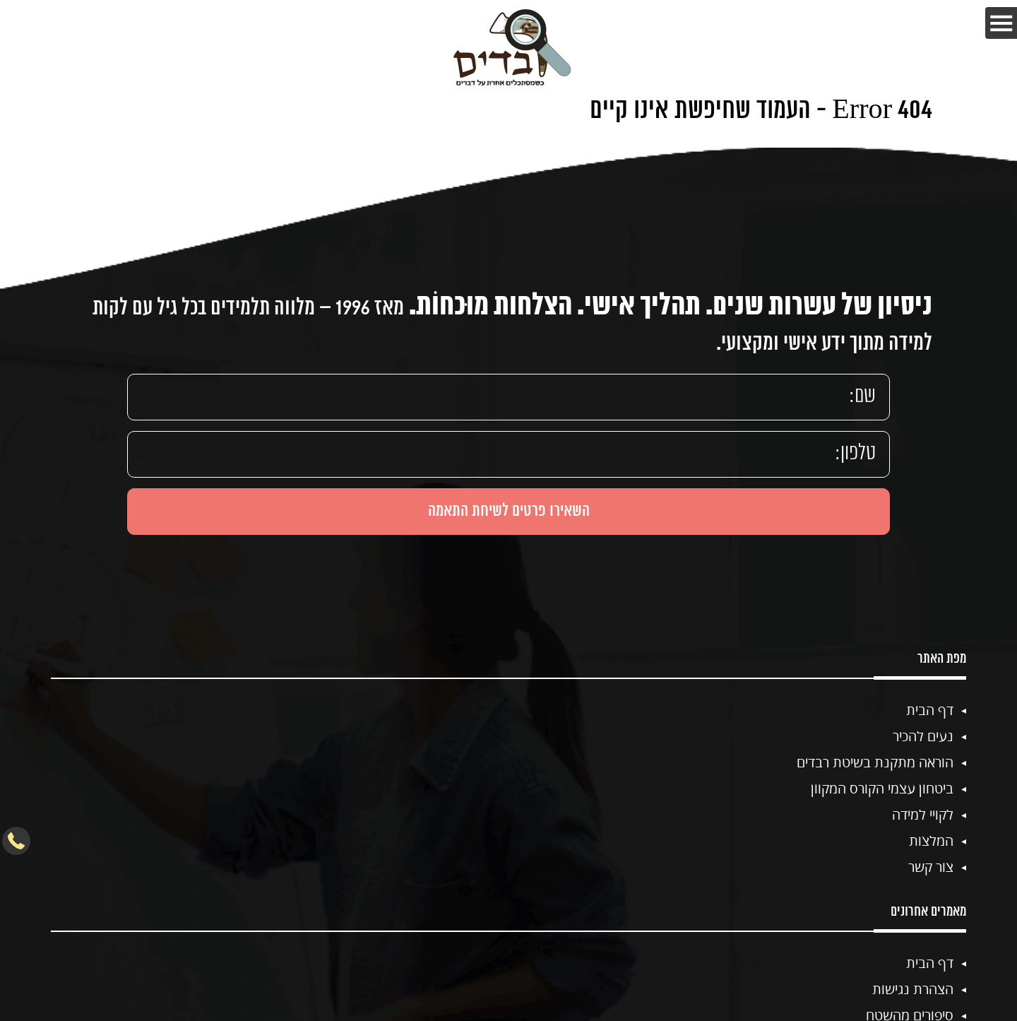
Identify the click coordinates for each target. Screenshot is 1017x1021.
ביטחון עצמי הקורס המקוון (882, 788)
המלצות (931, 840)
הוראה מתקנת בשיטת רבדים (875, 762)
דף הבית (929, 709)
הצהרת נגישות (912, 988)
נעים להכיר (923, 735)
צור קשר (930, 866)
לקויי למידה (922, 814)
